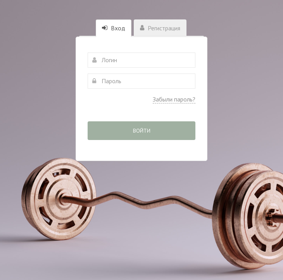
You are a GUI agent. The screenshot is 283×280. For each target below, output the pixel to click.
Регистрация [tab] (160, 28)
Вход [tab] (113, 28)
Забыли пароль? (174, 99)
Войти (141, 130)
